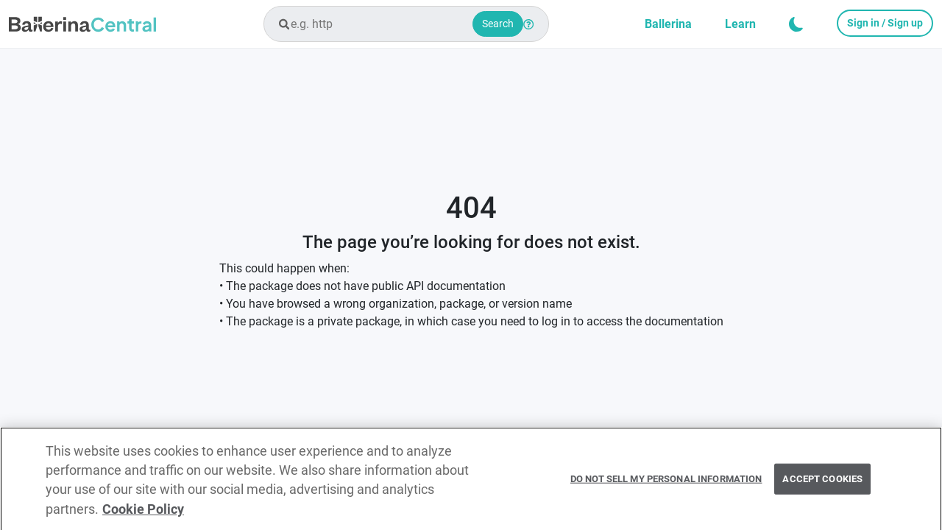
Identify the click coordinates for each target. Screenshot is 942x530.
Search (498, 23)
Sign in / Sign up (885, 23)
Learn (740, 24)
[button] (796, 24)
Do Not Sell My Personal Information (666, 481)
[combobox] (406, 24)
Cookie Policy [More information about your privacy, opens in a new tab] (143, 512)
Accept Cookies (822, 481)
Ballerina (668, 24)
